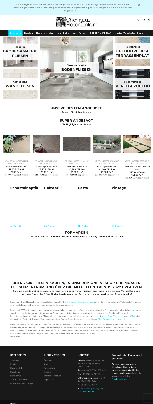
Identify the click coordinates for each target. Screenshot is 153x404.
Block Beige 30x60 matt (46, 167)
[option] (16, 150)
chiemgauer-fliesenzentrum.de (79, 241)
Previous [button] (141, 122)
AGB (46, 303)
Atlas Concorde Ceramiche (16, 161)
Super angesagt (76, 120)
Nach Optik (63, 33)
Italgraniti (121, 258)
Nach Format (79, 33)
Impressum (49, 318)
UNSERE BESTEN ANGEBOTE (77, 108)
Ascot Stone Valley (110, 255)
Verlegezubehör (127, 241)
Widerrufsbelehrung (52, 314)
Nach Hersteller (44, 33)
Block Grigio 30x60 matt (107, 167)
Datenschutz (49, 307)
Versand (25, 175)
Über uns (48, 299)
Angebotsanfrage (119, 318)
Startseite (15, 33)
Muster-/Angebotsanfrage (129, 33)
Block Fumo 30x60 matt (77, 167)
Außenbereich (137, 164)
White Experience (105, 258)
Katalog (28, 33)
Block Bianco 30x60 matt (16, 167)
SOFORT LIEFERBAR (100, 33)
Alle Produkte (16, 193)
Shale (133, 255)
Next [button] (147, 122)
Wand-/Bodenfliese (16, 164)
